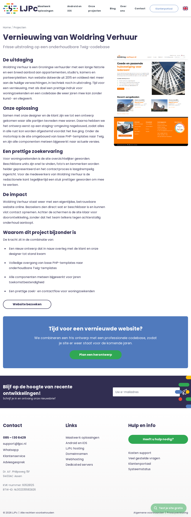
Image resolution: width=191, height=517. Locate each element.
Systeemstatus (139, 469)
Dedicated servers (79, 464)
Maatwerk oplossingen (82, 437)
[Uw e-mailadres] (146, 391)
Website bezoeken (27, 304)
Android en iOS (76, 443)
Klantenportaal (164, 8)
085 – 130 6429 (14, 437)
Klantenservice (14, 456)
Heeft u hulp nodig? (158, 439)
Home (7, 27)
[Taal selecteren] (185, 8)
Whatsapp (11, 450)
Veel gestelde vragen (144, 458)
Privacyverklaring (177, 512)
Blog (113, 8)
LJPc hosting (75, 448)
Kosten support (139, 453)
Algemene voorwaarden (149, 512)
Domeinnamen (77, 454)
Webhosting (75, 459)
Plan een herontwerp (95, 355)
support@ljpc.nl (14, 444)
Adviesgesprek (14, 462)
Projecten (20, 27)
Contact (140, 8)
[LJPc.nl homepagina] (20, 8)
